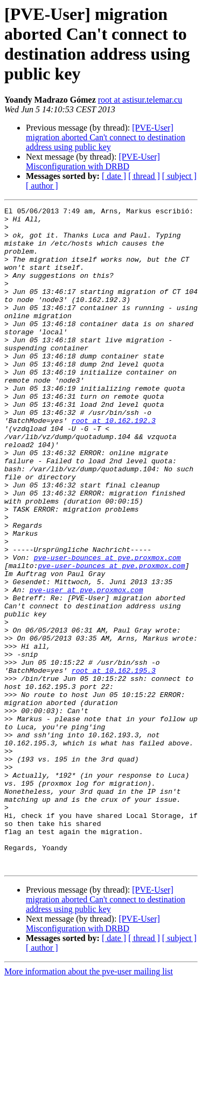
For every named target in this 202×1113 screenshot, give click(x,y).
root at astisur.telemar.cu (140, 99)
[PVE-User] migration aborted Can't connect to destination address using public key (105, 137)
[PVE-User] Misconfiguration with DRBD (93, 161)
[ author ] (42, 185)
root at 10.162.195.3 (114, 764)
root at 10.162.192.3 (114, 464)
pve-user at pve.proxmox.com (86, 667)
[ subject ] (179, 176)
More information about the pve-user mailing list (88, 1103)
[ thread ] (144, 176)
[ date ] (114, 176)
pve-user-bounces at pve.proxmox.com (107, 628)
